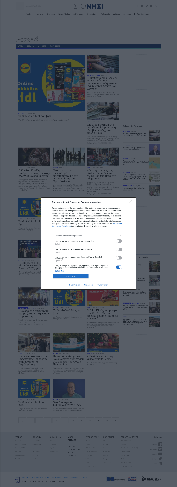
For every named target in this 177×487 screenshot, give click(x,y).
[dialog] (88, 243)
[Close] (131, 202)
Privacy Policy (102, 285)
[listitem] (88, 235)
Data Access (88, 285)
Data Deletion (74, 285)
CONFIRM (70, 276)
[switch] (119, 241)
